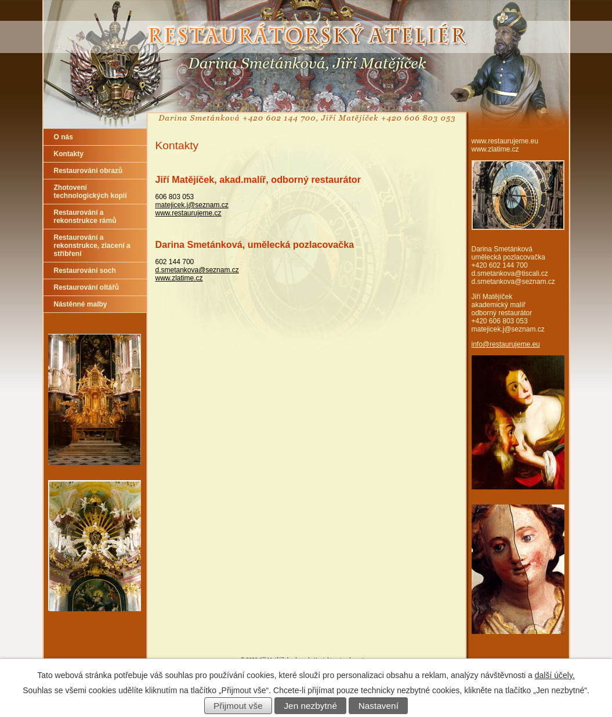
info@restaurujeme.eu (506, 344)
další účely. (555, 675)
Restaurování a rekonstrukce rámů (85, 216)
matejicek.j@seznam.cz (192, 205)
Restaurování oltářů (86, 287)
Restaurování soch (85, 270)
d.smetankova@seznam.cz (197, 270)
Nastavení (378, 706)
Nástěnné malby (80, 304)
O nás (63, 137)
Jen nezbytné (310, 706)
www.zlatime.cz (179, 278)
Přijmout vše (238, 706)
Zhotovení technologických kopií (90, 191)
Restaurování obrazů (88, 171)
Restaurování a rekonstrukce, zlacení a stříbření (92, 245)
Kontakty (69, 154)
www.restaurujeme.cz (188, 213)
